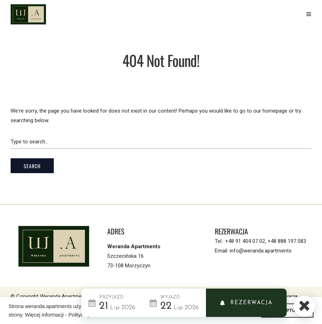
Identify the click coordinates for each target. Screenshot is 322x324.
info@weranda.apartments (261, 251)
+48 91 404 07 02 (245, 241)
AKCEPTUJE (287, 310)
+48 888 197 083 (287, 241)
